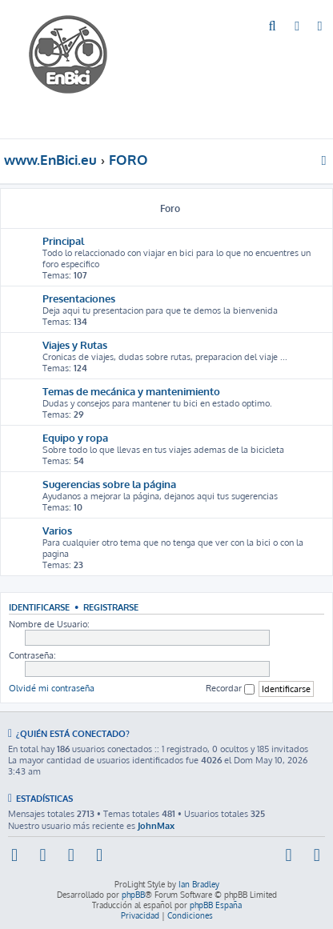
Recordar (230, 689)
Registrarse (110, 607)
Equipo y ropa (75, 437)
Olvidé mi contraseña (51, 688)
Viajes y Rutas (74, 344)
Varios (57, 530)
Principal (63, 240)
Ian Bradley (199, 884)
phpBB (133, 894)
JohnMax (156, 825)
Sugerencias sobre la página (109, 484)
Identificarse (39, 607)
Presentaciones (78, 298)
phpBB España (216, 905)
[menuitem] (272, 27)
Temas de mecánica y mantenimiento (131, 391)
